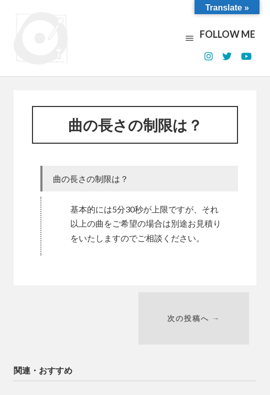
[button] (139, 181)
